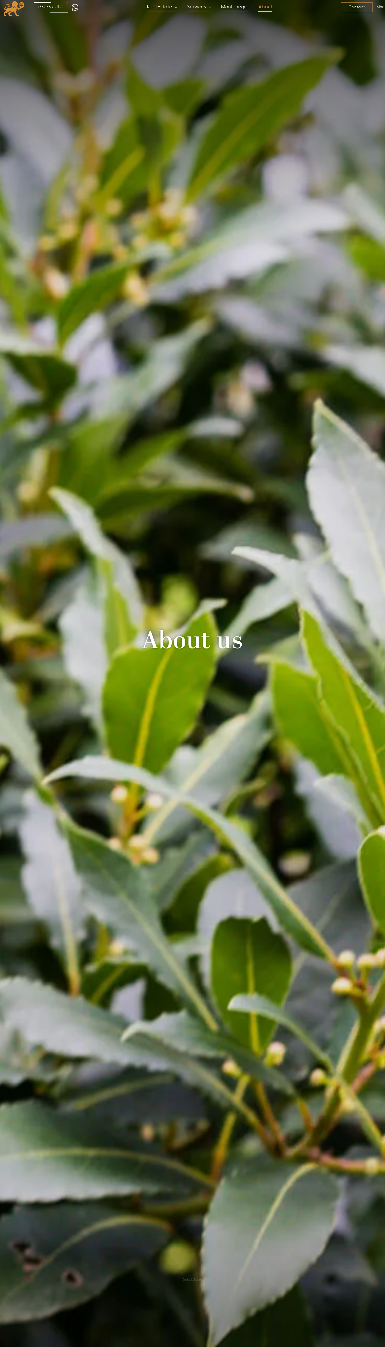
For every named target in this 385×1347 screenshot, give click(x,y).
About (265, 7)
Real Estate (159, 7)
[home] (12, 8)
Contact (356, 7)
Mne (379, 7)
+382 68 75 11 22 (51, 7)
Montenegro (234, 7)
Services (196, 7)
